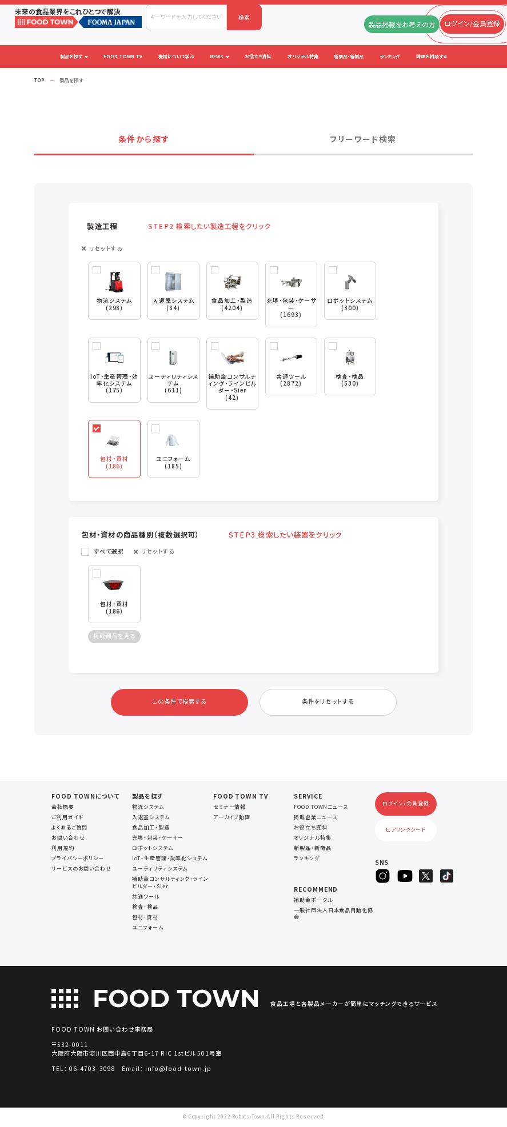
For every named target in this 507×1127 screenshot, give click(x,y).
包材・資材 (145, 919)
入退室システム (150, 819)
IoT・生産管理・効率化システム (169, 860)
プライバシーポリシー (77, 860)
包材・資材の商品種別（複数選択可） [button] (210, 536)
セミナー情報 (229, 809)
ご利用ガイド (67, 819)
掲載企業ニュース (315, 819)
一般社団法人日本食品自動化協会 (333, 916)
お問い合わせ (68, 840)
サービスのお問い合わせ (81, 871)
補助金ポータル (313, 902)
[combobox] (186, 17)
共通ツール (145, 899)
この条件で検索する (179, 703)
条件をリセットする (327, 703)
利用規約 (62, 850)
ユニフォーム (147, 929)
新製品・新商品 (312, 850)
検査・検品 (145, 909)
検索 (244, 17)
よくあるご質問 (69, 829)
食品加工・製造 (150, 829)
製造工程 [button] (180, 226)
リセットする (105, 248)
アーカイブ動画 (231, 819)
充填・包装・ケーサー (157, 840)
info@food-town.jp (178, 1070)
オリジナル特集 (312, 840)
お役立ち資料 (310, 829)
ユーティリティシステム (159, 871)
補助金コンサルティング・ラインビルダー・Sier (170, 884)
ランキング (307, 860)
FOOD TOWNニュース (321, 809)
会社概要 (62, 809)
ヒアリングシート (406, 832)
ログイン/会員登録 (405, 805)
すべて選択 (109, 553)
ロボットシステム (152, 850)
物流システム (147, 809)
